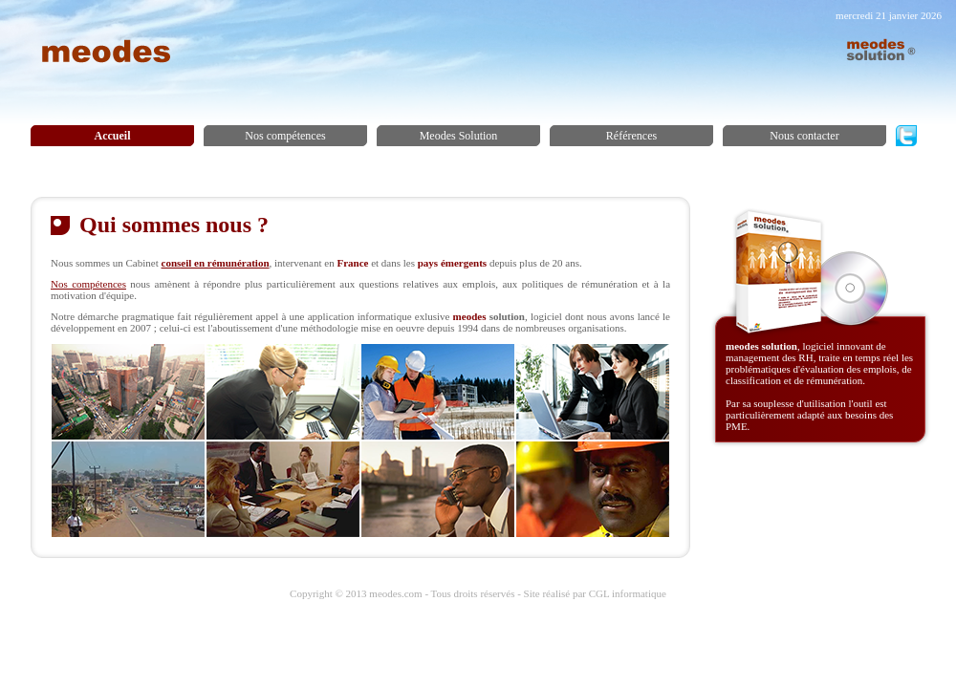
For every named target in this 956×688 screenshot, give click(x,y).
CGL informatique (627, 593)
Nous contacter (804, 135)
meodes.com (395, 593)
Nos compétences (285, 135)
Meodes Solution (459, 135)
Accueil (113, 135)
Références (631, 135)
